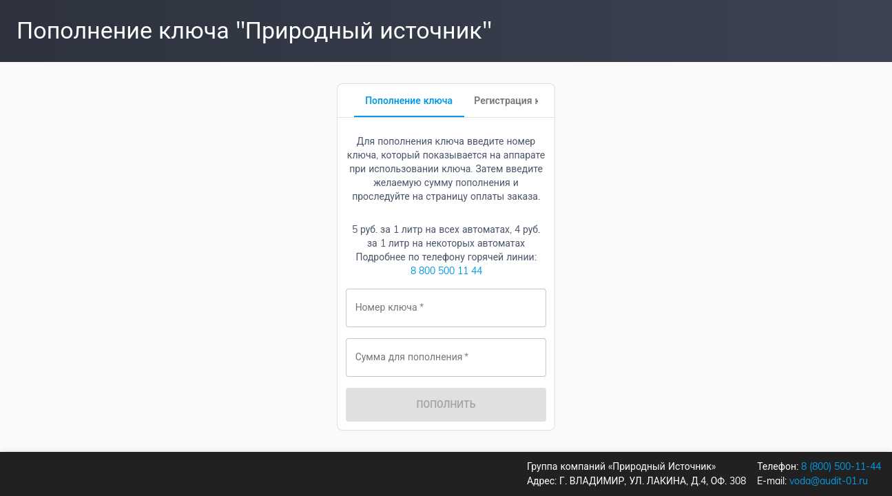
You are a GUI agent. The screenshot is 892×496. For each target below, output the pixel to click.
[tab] (409, 100)
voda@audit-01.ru (828, 481)
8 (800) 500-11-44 (841, 466)
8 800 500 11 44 (446, 271)
